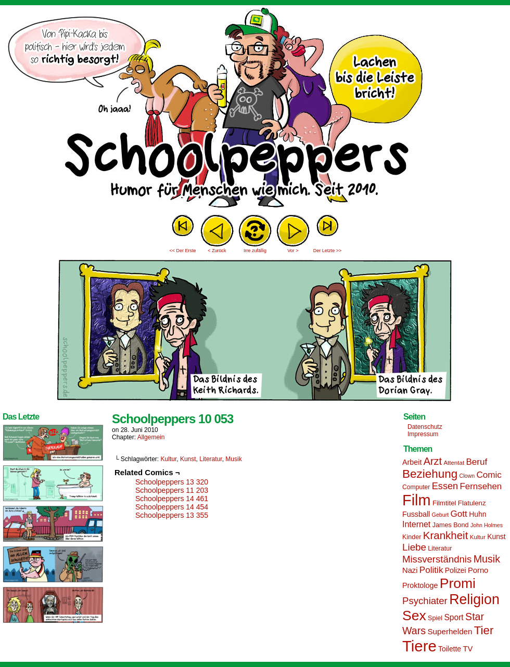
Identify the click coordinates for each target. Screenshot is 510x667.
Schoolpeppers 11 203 (171, 490)
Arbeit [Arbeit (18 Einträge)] (412, 462)
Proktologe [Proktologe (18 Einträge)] (420, 585)
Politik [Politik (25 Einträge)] (431, 570)
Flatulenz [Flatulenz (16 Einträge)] (472, 503)
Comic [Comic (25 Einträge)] (488, 475)
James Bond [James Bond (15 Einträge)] (450, 525)
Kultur (169, 459)
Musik (233, 459)
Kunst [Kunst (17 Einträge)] (496, 536)
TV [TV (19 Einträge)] (468, 649)
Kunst (188, 459)
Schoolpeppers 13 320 (171, 482)
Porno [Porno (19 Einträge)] (478, 570)
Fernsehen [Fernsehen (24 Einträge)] (481, 486)
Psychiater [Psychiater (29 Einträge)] (425, 600)
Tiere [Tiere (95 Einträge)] (419, 646)
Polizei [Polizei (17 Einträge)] (455, 570)
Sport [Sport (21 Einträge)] (453, 617)
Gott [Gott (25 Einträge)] (459, 514)
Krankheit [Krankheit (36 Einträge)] (445, 535)
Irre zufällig (255, 250)
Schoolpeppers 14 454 (171, 507)
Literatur (210, 459)
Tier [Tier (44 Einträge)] (484, 630)
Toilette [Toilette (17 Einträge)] (449, 649)
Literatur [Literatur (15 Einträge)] (440, 548)
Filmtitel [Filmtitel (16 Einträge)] (444, 503)
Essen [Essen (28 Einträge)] (445, 486)
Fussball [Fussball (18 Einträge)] (416, 514)
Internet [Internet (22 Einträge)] (416, 524)
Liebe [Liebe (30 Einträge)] (414, 547)
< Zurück (217, 250)
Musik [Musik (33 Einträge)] (487, 559)
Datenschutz (424, 426)
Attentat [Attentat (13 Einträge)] (453, 463)
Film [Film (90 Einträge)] (416, 500)
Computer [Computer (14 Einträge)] (416, 487)
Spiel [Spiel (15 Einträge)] (435, 618)
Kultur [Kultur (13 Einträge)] (478, 537)
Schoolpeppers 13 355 (171, 515)
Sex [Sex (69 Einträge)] (414, 615)
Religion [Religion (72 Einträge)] (474, 599)
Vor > (292, 250)
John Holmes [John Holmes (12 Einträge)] (486, 525)
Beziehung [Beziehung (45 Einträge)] (429, 473)
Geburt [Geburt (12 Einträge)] (440, 515)
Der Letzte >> (327, 250)
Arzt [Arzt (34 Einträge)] (433, 461)
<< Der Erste (182, 250)
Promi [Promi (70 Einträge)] (458, 583)
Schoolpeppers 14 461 (171, 498)
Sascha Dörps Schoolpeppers (255, 109)
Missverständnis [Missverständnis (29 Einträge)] (436, 559)
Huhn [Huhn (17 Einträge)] (477, 514)
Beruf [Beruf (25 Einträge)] (476, 462)
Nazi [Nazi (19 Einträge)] (409, 570)
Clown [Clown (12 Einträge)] (467, 476)
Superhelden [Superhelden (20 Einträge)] (449, 631)
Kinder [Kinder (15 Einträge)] (411, 537)
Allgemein (151, 437)
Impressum (422, 434)
